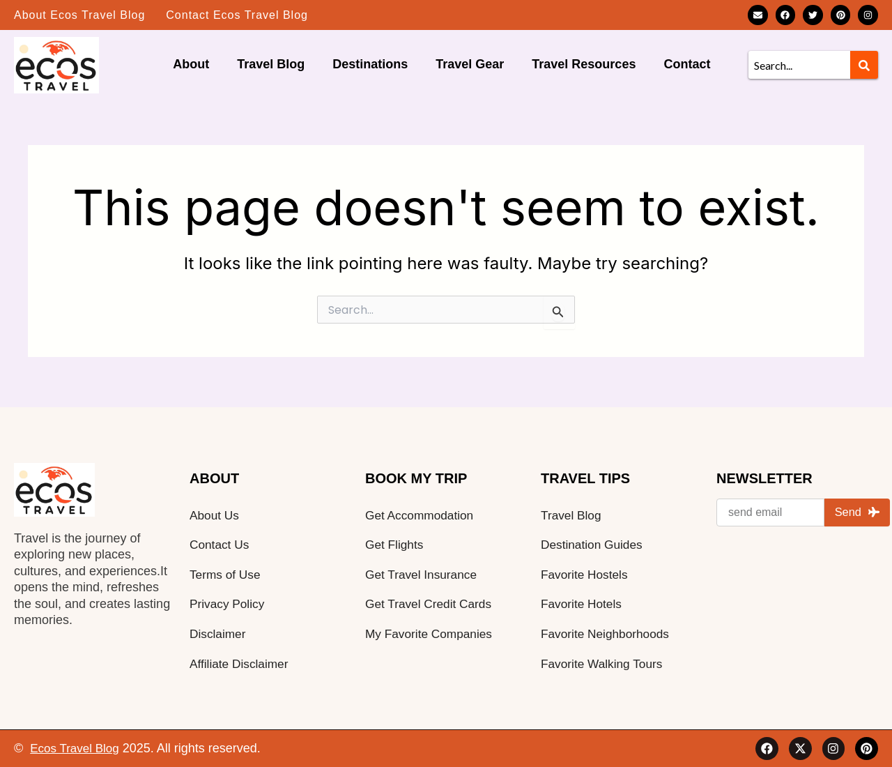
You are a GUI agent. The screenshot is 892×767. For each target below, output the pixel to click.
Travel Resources (584, 64)
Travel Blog (271, 64)
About (191, 64)
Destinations (370, 64)
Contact (686, 64)
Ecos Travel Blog (77, 748)
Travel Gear (470, 64)
